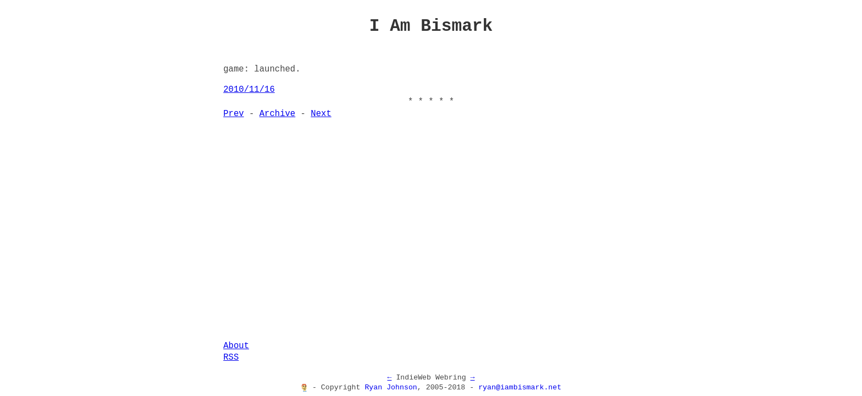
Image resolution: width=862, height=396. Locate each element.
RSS (231, 357)
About (236, 346)
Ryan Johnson (390, 388)
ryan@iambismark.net (519, 388)
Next (321, 114)
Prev (233, 114)
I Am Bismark (431, 25)
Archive (277, 114)
